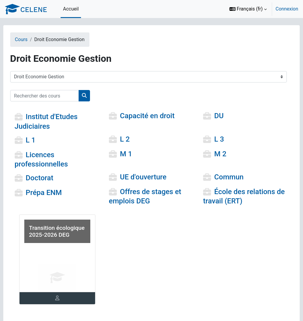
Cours (32, 39)
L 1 (42, 140)
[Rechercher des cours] (55, 95)
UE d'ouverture (147, 177)
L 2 (129, 139)
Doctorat (50, 178)
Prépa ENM (55, 192)
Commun (225, 177)
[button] (248, 9)
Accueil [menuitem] (71, 9)
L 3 (215, 139)
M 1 (130, 154)
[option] (262, 9)
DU (215, 116)
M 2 (217, 154)
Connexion (287, 9)
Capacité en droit (151, 116)
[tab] (64, 298)
